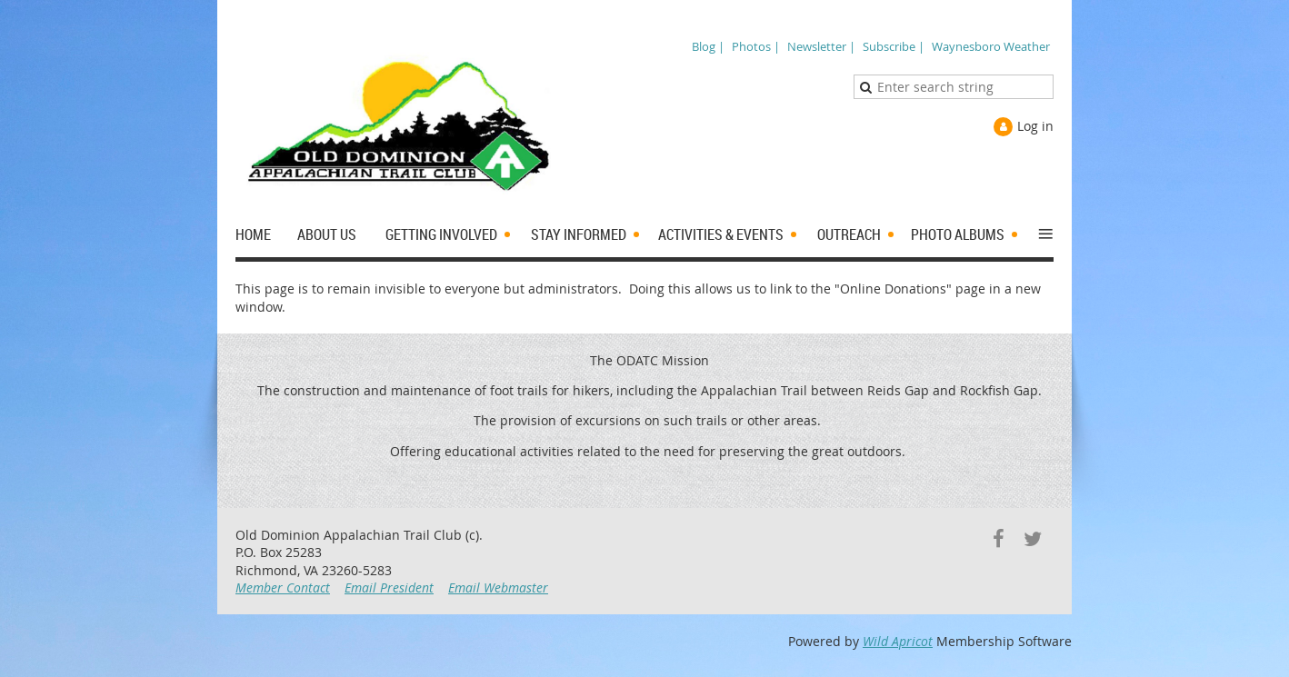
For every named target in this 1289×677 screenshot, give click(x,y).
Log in (1035, 125)
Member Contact (282, 587)
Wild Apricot (898, 641)
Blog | (708, 46)
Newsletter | (821, 46)
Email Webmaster (498, 587)
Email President (389, 587)
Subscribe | (893, 46)
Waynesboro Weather (991, 46)
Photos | (756, 46)
